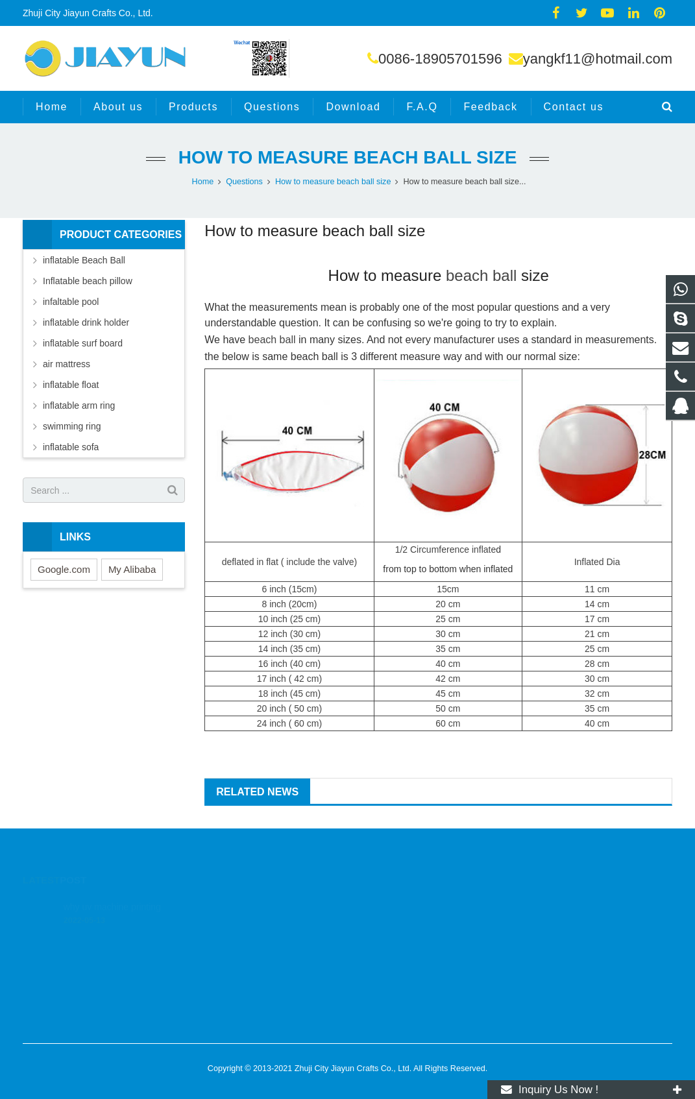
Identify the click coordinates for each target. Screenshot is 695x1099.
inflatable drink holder (86, 322)
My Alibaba (132, 569)
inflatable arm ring (79, 405)
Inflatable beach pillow (87, 281)
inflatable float (71, 385)
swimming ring (72, 426)
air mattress (66, 364)
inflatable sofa (71, 447)
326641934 (390, 905)
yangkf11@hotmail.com (597, 59)
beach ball (481, 275)
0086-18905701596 (440, 59)
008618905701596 (403, 923)
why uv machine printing (112, 890)
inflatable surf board (83, 343)
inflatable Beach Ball (84, 260)
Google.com (64, 569)
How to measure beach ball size (347, 157)
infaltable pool (71, 301)
